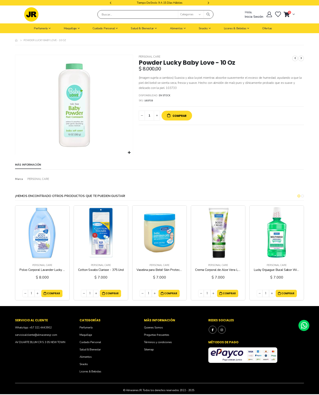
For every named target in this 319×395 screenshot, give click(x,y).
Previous (111, 2)
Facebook (213, 330)
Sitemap (149, 350)
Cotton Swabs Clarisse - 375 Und (100, 270)
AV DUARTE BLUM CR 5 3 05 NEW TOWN (40, 343)
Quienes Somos (153, 328)
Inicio (16, 40)
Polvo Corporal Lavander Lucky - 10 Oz (42, 270)
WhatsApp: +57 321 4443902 (33, 328)
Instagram (222, 330)
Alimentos (86, 357)
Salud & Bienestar (90, 350)
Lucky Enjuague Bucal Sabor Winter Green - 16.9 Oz (277, 270)
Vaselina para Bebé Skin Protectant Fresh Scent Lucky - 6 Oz (159, 270)
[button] (129, 152)
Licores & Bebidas (90, 372)
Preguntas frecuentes (156, 335)
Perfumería (86, 328)
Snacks (84, 365)
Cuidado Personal (90, 343)
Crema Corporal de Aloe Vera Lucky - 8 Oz (218, 270)
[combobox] (155, 14)
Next (208, 2)
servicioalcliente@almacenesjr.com (36, 335)
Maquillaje (86, 335)
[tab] (28, 165)
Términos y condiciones (158, 343)
